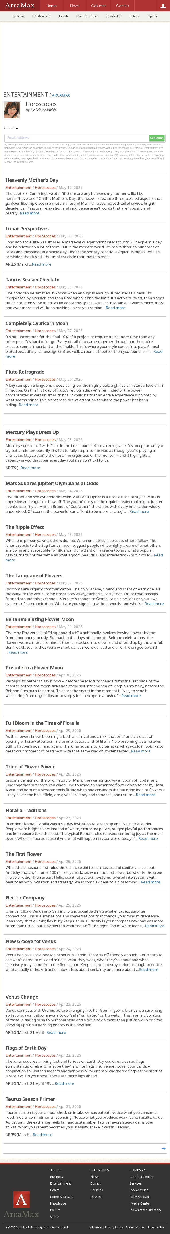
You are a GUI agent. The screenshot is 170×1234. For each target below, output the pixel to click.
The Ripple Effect (25, 526)
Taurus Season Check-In (33, 279)
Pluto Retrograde (25, 371)
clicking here (26, 162)
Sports (152, 16)
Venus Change (22, 996)
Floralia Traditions (26, 810)
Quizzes (96, 1197)
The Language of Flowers (34, 575)
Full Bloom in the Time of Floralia (43, 722)
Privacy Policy (114, 1227)
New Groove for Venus (31, 941)
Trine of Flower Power (30, 766)
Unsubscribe (155, 1227)
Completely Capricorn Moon (37, 323)
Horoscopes (45, 187)
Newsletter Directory (146, 1210)
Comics (95, 1183)
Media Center (140, 1203)
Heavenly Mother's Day (32, 179)
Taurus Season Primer (30, 1098)
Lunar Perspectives (27, 228)
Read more (29, 212)
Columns (96, 1190)
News (94, 1177)
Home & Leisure (87, 16)
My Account (139, 1190)
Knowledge (113, 16)
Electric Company (25, 897)
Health (63, 16)
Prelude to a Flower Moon (34, 667)
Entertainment (41, 16)
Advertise (95, 1227)
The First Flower (23, 853)
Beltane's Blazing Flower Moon (40, 619)
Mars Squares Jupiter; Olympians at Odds (52, 483)
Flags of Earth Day (26, 1047)
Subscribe (156, 138)
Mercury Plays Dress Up (32, 432)
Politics (134, 16)
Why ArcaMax (140, 1197)
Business (18, 16)
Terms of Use (135, 1227)
